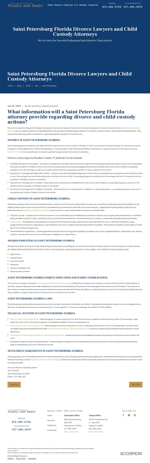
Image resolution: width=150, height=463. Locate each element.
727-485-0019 (132, 7)
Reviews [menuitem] (83, 5)
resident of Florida (15, 152)
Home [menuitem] (50, 5)
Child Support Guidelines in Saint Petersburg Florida (69, 328)
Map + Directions (71, 432)
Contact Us (52, 430)
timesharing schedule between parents (52, 283)
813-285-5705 (111, 7)
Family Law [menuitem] (68, 5)
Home (49, 415)
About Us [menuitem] (58, 5)
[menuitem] (11, 458)
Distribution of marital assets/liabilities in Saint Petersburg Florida (37, 335)
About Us (51, 420)
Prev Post (14, 384)
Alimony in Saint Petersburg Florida (24, 319)
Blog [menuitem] (76, 5)
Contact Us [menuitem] (93, 5)
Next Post (136, 384)
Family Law (51, 425)
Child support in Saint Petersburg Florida (26, 325)
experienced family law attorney (36, 210)
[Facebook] (123, 415)
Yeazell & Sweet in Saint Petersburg (45, 359)
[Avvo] (134, 415)
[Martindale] (129, 415)
